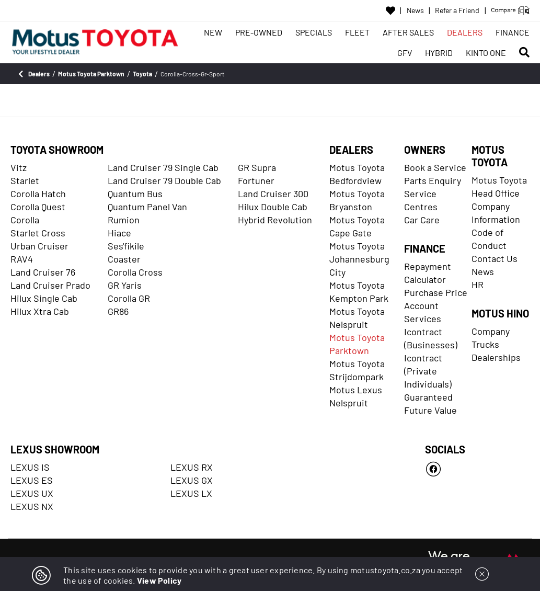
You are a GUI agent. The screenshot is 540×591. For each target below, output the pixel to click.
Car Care (422, 219)
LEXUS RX (191, 467)
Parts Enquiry (432, 180)
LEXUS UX (31, 493)
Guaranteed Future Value (430, 403)
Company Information (496, 212)
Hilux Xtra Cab (39, 311)
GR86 (118, 311)
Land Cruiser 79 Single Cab (163, 167)
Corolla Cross (135, 272)
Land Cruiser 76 (42, 272)
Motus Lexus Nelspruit (355, 396)
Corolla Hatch (38, 193)
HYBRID (439, 53)
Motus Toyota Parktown (357, 344)
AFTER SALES (408, 32)
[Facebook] (477, 469)
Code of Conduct (489, 238)
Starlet (24, 180)
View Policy (159, 580)
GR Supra (257, 167)
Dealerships (496, 357)
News (415, 10)
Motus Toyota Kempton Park (358, 291)
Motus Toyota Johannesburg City (359, 259)
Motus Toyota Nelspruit (357, 317)
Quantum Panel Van (147, 206)
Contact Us (495, 258)
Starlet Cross (37, 232)
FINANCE (513, 32)
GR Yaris (125, 285)
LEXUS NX (31, 506)
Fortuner (256, 180)
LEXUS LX (191, 493)
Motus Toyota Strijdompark (357, 370)
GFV (404, 53)
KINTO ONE (486, 53)
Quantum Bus (135, 193)
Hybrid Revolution (275, 219)
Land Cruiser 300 (273, 193)
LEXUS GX (191, 480)
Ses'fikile (126, 246)
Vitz (18, 167)
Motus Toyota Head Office (499, 186)
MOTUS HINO (500, 313)
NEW (213, 32)
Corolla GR (129, 298)
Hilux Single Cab (43, 298)
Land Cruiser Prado (50, 285)
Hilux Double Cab (272, 206)
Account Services (422, 312)
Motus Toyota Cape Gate (357, 226)
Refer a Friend (457, 10)
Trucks (485, 344)
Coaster (124, 259)
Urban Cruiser (39, 246)
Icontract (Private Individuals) (428, 371)
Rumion (124, 219)
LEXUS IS (30, 467)
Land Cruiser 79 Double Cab (164, 180)
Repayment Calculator (427, 272)
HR (478, 284)
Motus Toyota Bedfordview (357, 174)
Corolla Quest (37, 206)
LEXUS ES (31, 480)
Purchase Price (435, 292)
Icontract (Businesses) (430, 338)
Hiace (119, 232)
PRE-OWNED (258, 32)
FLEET (357, 32)
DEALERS (464, 32)
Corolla (24, 219)
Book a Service (435, 167)
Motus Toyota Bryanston (357, 200)
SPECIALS (313, 32)
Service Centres (421, 200)
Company (491, 331)
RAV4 (21, 259)
